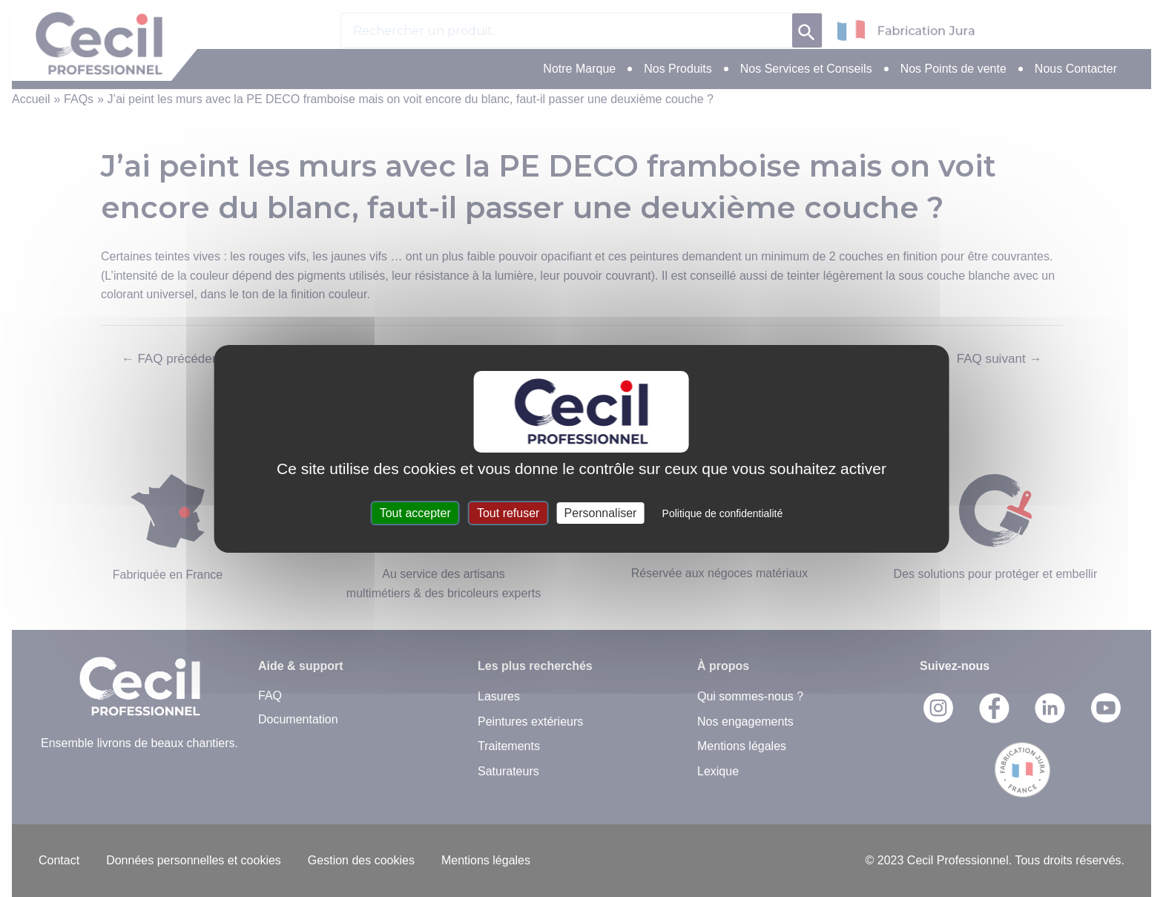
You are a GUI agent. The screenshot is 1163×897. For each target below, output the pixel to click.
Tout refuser (508, 513)
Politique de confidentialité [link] (722, 513)
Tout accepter (415, 513)
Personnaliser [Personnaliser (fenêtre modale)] (600, 513)
